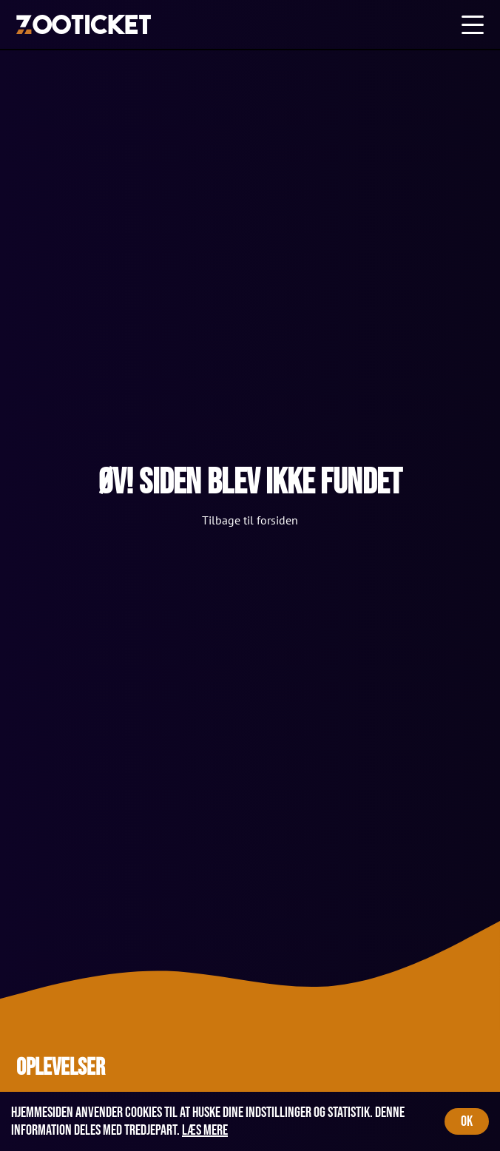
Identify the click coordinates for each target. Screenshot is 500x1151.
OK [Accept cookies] (467, 1121)
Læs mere (205, 1130)
